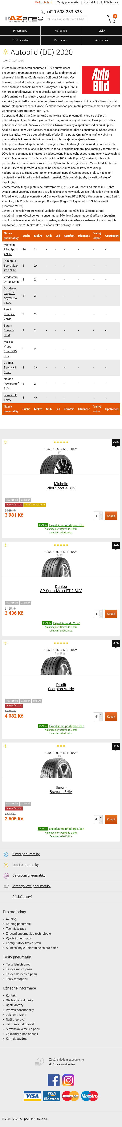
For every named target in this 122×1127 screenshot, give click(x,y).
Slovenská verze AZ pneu (23, 1029)
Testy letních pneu (18, 964)
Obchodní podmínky (19, 1000)
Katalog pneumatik (18, 924)
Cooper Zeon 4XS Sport (10, 367)
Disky (102, 30)
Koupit (111, 516)
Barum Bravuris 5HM (9, 330)
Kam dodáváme (16, 1039)
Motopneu (61, 30)
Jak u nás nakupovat (20, 1024)
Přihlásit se (108, 3)
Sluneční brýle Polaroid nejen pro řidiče (32, 948)
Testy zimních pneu (19, 969)
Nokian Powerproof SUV (11, 383)
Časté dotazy (14, 1005)
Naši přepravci (15, 1019)
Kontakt (89, 2)
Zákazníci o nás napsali (22, 1034)
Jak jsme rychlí (16, 1015)
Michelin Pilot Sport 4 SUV (10, 249)
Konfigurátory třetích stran (23, 943)
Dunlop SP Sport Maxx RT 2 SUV (11, 265)
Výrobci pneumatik (18, 938)
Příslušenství (20, 40)
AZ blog (11, 919)
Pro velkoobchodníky (20, 1010)
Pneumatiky (20, 30)
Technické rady (16, 928)
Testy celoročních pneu (21, 974)
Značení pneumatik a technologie (28, 933)
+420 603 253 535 (64, 11)
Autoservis (101, 40)
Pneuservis (60, 40)
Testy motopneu (17, 979)
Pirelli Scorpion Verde (9, 314)
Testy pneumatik (67, 2)
